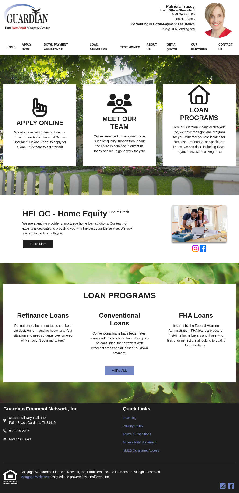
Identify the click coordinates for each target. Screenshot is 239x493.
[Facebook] (203, 249)
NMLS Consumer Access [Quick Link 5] (141, 450)
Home (11, 47)
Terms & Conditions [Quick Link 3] (137, 434)
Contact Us (225, 47)
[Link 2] (119, 125)
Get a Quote (172, 47)
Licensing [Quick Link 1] (130, 418)
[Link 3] (199, 125)
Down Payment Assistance (56, 47)
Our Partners (199, 47)
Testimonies (130, 47)
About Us (152, 47)
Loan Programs (98, 47)
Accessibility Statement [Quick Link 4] (139, 442)
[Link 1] (39, 125)
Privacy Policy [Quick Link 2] (133, 426)
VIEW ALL (119, 370)
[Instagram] (195, 249)
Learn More (38, 244)
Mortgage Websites (35, 477)
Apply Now (26, 47)
